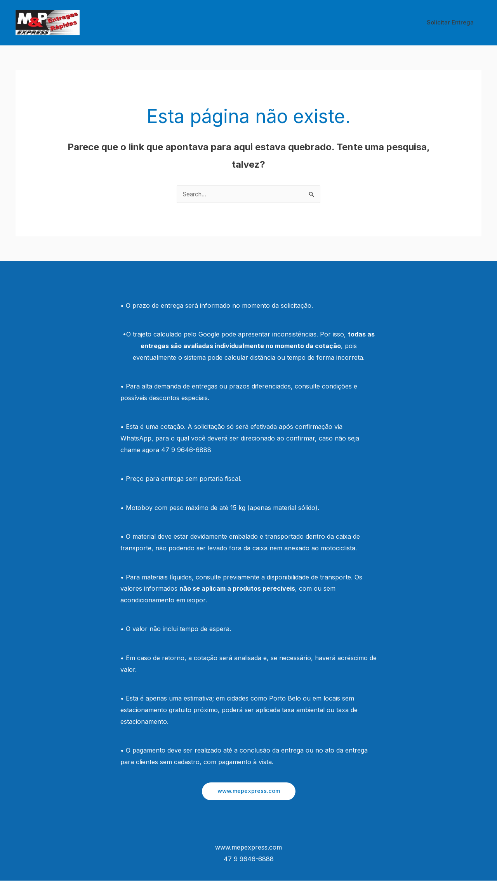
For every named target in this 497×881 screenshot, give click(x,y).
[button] (248, 791)
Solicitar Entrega (452, 22)
